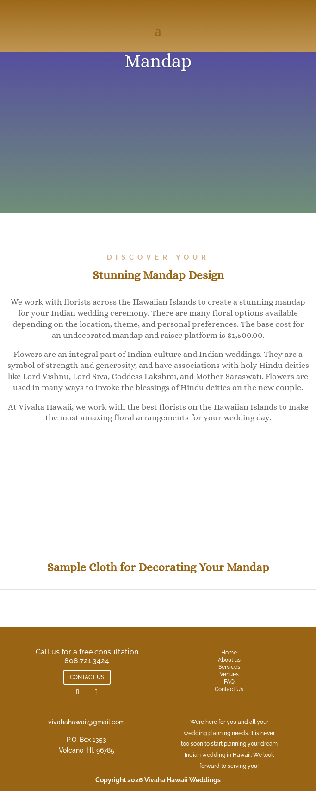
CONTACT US (87, 677)
